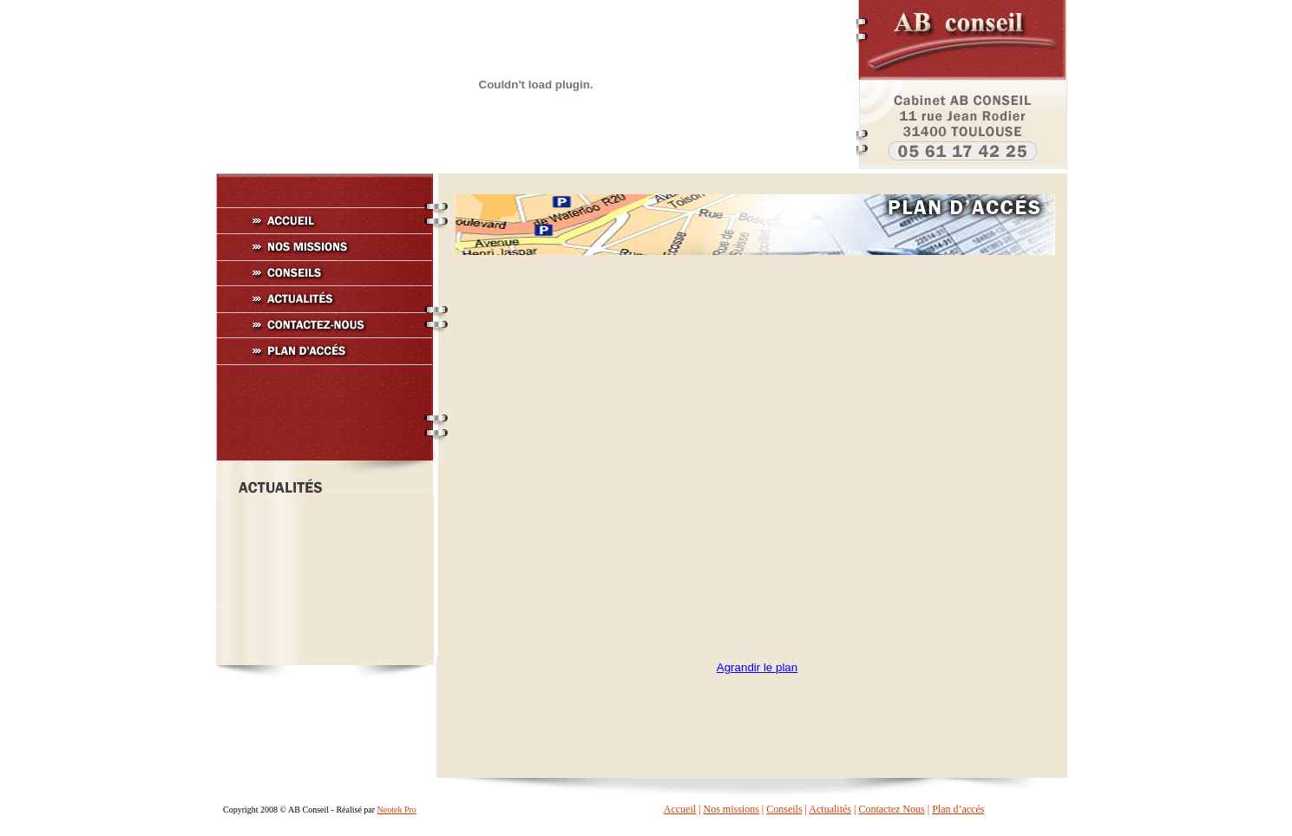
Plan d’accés (958, 809)
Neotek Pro (396, 809)
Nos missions (730, 809)
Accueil (680, 809)
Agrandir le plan (757, 667)
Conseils (784, 809)
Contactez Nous (891, 809)
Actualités (830, 809)
